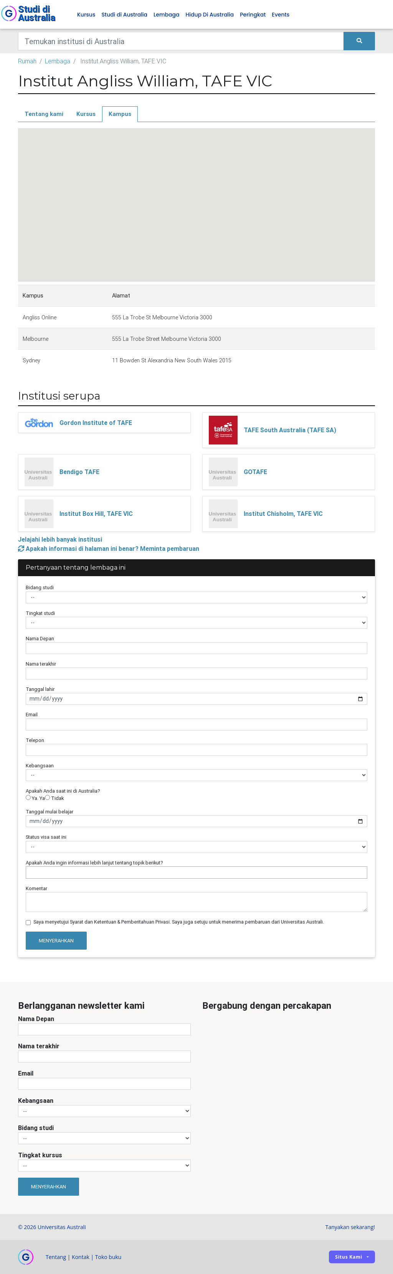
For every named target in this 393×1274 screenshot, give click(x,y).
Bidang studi (40, 587)
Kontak (80, 1257)
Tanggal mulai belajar (49, 811)
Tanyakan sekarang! (350, 1227)
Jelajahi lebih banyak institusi (60, 539)
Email (32, 714)
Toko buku (108, 1257)
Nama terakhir (41, 664)
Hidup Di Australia (209, 14)
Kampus (120, 113)
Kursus (86, 14)
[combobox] (196, 872)
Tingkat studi (40, 613)
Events (280, 14)
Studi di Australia (124, 14)
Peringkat (253, 14)
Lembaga (166, 14)
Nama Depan (40, 638)
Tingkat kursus (40, 1155)
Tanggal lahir (40, 689)
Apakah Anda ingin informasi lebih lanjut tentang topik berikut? (94, 862)
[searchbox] (30, 872)
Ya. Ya (35, 798)
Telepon (35, 740)
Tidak (54, 798)
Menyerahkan (56, 940)
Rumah (27, 61)
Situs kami (348, 1257)
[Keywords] (181, 41)
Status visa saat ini (46, 837)
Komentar (36, 888)
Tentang (56, 1257)
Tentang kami (44, 113)
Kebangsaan (40, 765)
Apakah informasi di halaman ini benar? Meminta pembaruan (108, 548)
